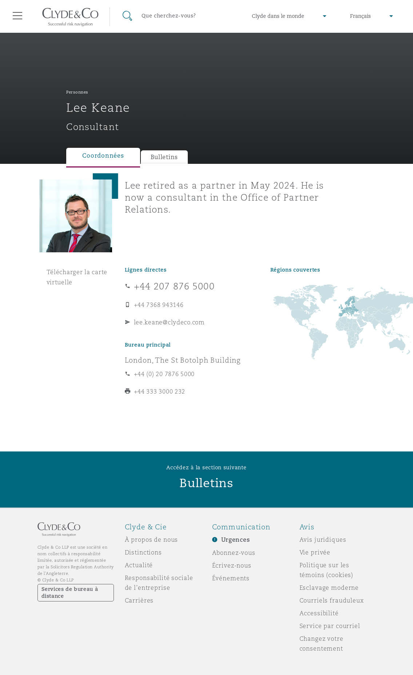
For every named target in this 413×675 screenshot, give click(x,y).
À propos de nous (151, 539)
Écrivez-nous (231, 565)
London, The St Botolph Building (183, 360)
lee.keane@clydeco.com (169, 322)
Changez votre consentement (321, 643)
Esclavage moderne (329, 587)
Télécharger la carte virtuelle (77, 277)
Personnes (77, 92)
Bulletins (164, 157)
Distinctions (143, 552)
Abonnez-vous (233, 552)
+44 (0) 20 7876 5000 (164, 374)
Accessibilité (319, 613)
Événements (231, 578)
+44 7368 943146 (159, 304)
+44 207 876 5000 (174, 286)
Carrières (139, 600)
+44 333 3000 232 (160, 391)
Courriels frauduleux (331, 600)
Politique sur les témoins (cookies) (326, 570)
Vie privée (315, 552)
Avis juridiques (322, 539)
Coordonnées (103, 155)
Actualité (139, 565)
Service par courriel (329, 625)
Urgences (235, 540)
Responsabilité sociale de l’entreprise (159, 582)
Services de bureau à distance (69, 592)
